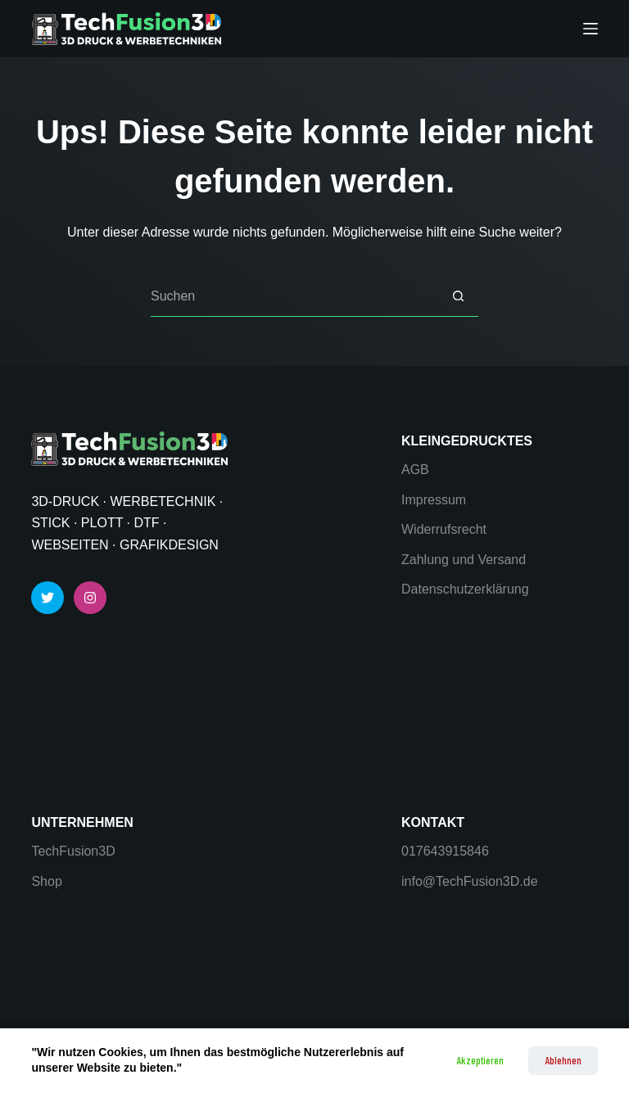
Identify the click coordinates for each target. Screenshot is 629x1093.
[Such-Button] (457, 296)
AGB (415, 469)
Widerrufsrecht (443, 529)
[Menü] (590, 28)
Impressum (433, 500)
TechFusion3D (73, 851)
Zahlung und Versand (463, 560)
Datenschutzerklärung (465, 589)
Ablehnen (563, 1060)
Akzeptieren (480, 1060)
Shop (46, 881)
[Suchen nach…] (294, 296)
